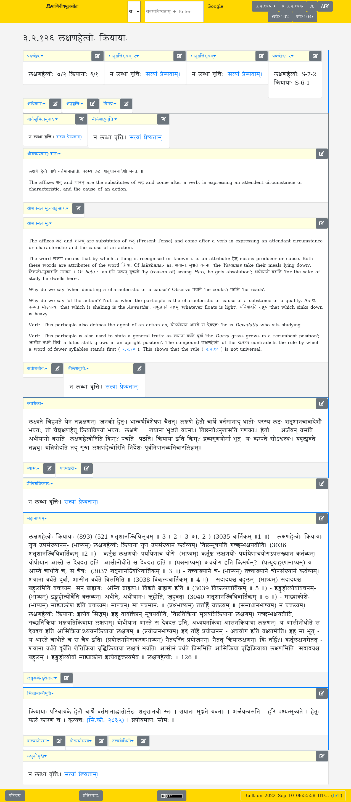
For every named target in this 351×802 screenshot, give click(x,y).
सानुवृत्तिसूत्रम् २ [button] (123, 56)
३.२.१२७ (293, 6)
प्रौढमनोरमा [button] (81, 741)
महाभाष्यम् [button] (37, 518)
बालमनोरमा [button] (38, 741)
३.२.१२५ (265, 6)
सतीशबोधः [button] (37, 368)
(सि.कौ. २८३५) (105, 720)
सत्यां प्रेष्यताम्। (163, 74)
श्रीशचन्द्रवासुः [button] (39, 223)
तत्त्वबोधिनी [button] (123, 741)
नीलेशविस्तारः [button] (40, 484)
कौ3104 (304, 17)
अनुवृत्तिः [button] (74, 104)
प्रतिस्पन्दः (91, 796)
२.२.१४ (130, 349)
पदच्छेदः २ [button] (283, 56)
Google (215, 6)
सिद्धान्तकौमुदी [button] (40, 693)
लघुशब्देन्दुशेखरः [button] (42, 678)
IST (337, 796)
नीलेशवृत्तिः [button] (78, 368)
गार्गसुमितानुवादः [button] (42, 119)
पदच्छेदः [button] (35, 56)
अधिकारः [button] (36, 104)
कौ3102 (280, 17)
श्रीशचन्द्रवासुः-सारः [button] (44, 154)
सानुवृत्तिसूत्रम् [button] (203, 56)
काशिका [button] (35, 403)
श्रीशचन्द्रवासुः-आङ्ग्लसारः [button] (47, 208)
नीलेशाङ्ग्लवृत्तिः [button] (104, 119)
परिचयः (15, 796)
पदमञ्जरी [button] (68, 468)
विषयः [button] (110, 104)
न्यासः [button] (33, 468)
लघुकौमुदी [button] (37, 756)
